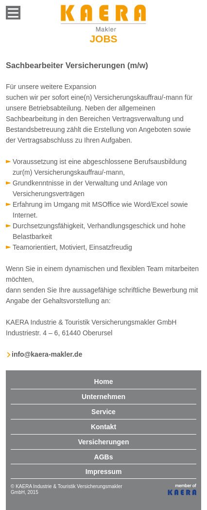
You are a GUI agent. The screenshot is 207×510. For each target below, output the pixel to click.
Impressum (104, 471)
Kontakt (103, 427)
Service (103, 412)
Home (103, 381)
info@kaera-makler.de (47, 354)
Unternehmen (103, 397)
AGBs (103, 457)
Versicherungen (103, 442)
